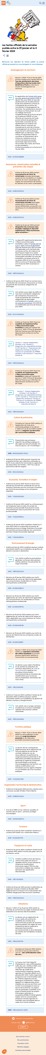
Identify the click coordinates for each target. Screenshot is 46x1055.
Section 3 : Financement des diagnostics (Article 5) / (28, 349)
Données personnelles (23, 1050)
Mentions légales (23, 1047)
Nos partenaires (23, 1040)
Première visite (23, 1043)
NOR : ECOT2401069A (16, 314)
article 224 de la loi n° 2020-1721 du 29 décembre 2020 (28, 245)
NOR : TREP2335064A (16, 363)
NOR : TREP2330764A (16, 571)
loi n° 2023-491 (22, 919)
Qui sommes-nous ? (23, 1036)
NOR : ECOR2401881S (15, 642)
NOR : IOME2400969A (16, 191)
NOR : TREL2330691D (15, 687)
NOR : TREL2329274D (15, 941)
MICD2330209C (16, 453)
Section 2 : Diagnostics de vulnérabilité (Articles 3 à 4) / (29, 395)
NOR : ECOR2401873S (16, 607)
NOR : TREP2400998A (16, 719)
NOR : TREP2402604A (16, 273)
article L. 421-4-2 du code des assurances (28, 302)
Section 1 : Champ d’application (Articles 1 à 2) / (28, 392)
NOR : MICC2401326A (16, 472)
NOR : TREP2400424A (16, 898)
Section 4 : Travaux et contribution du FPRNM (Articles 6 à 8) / (27, 351)
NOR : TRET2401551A (15, 879)
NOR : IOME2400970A (16, 217)
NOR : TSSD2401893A (16, 517)
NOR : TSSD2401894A (16, 537)
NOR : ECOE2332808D (16, 157)
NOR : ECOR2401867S (16, 588)
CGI (37, 98)
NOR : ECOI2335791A (15, 838)
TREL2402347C (16, 1010)
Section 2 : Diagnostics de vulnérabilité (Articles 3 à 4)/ (28, 346)
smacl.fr (23, 1027)
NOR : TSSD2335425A (16, 496)
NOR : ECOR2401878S (16, 625)
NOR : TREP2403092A (16, 412)
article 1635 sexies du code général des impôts (28, 97)
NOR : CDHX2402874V (16, 819)
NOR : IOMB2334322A (16, 796)
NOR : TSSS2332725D (16, 779)
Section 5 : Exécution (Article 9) (30, 403)
